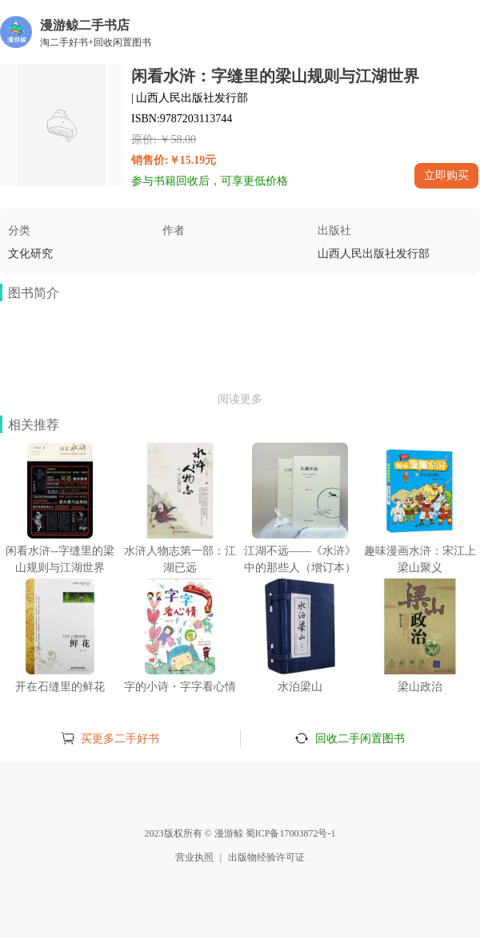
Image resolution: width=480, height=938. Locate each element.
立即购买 (446, 175)
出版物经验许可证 (266, 857)
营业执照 (194, 857)
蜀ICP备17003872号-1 (291, 833)
